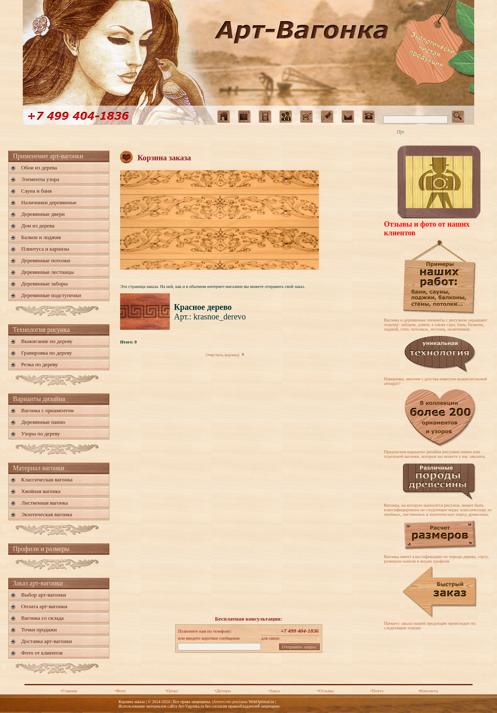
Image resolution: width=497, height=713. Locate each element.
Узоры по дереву (40, 433)
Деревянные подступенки (51, 295)
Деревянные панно (43, 422)
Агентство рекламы (230, 701)
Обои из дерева (39, 167)
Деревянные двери (43, 214)
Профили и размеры (41, 548)
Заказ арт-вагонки (38, 583)
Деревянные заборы (44, 283)
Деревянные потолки (45, 260)
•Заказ (274, 691)
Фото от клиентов (42, 653)
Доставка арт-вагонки (46, 641)
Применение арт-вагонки (48, 156)
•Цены (171, 691)
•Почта (376, 691)
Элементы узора (40, 179)
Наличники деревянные (49, 202)
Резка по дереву (39, 364)
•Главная (68, 691)
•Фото (119, 691)
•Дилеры (223, 691)
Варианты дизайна (39, 398)
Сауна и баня (36, 191)
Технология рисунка (41, 329)
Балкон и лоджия (41, 237)
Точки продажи (39, 629)
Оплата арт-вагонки (44, 606)
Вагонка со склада (42, 618)
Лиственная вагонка (44, 503)
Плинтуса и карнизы (45, 249)
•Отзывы (325, 691)
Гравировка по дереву (46, 353)
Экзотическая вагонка (46, 514)
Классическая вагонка (46, 479)
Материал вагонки (38, 467)
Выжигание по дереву (46, 341)
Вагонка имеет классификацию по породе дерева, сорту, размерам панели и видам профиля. (436, 558)
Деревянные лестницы (47, 272)
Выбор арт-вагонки (43, 595)
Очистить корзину (225, 355)
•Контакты (428, 691)
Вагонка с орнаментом (47, 410)
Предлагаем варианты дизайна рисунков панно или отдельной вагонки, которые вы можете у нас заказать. (435, 454)
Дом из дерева (37, 225)
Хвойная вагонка (40, 491)
